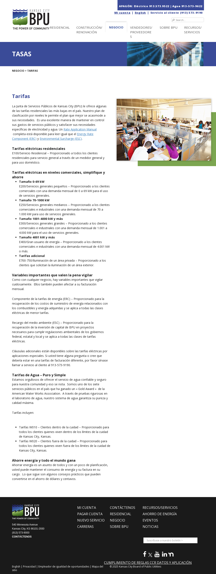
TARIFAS (32, 71)
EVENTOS (150, 520)
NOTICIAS (150, 526)
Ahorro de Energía (160, 514)
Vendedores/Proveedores (141, 32)
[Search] (187, 19)
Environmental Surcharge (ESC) (61, 139)
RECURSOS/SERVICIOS (160, 507)
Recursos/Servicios (193, 29)
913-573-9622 (191, 6)
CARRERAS (85, 526)
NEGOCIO (116, 27)
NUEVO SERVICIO (91, 520)
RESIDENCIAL (120, 514)
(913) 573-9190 (191, 13)
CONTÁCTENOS (22, 536)
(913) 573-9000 (20, 532)
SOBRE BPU (168, 27)
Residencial (60, 27)
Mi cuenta (122, 13)
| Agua (175, 6)
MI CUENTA (86, 507)
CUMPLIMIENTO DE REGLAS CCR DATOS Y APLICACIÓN (148, 562)
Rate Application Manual (80, 129)
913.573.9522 (159, 6)
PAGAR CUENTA (90, 514)
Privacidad (29, 566)
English (140, 13)
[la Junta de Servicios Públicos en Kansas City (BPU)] (40, 15)
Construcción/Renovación (89, 29)
